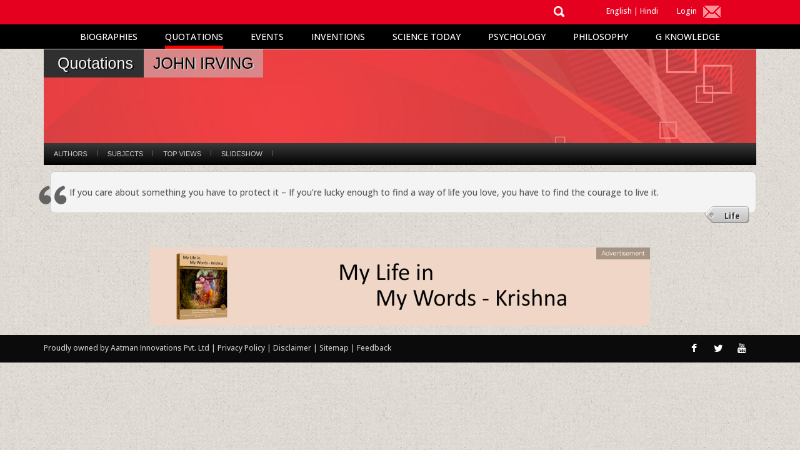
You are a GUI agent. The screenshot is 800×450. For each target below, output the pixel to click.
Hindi (649, 11)
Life (732, 216)
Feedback (374, 347)
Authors (71, 154)
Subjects (125, 154)
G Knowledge (688, 36)
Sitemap (335, 347)
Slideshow (241, 154)
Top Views (182, 154)
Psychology (517, 36)
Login (687, 11)
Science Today (426, 36)
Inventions (338, 36)
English (619, 11)
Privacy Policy (242, 347)
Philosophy (600, 36)
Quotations (194, 36)
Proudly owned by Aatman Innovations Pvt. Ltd (126, 347)
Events (267, 36)
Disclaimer (292, 347)
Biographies (109, 36)
